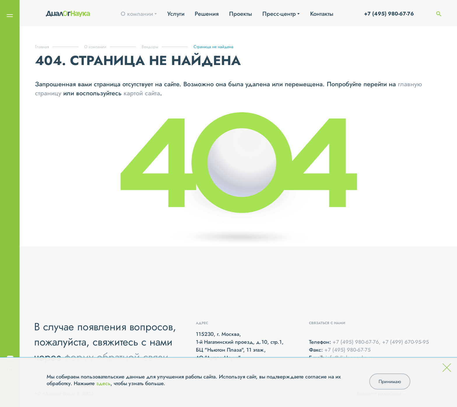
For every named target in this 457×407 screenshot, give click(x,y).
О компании (137, 14)
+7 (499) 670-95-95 (405, 342)
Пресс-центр (279, 14)
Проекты (240, 14)
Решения (207, 14)
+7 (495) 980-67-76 (389, 13)
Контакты (321, 14)
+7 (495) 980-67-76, (357, 342)
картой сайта (142, 93)
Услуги (175, 14)
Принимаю (390, 381)
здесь (103, 383)
